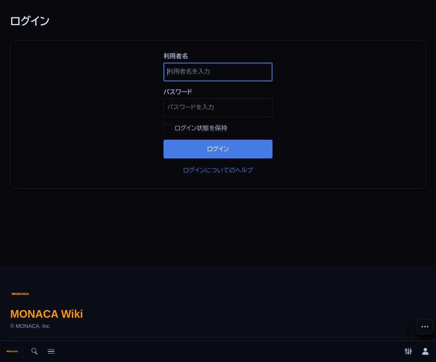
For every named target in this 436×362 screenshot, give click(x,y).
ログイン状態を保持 (201, 128)
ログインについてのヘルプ (218, 170)
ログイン (218, 149)
